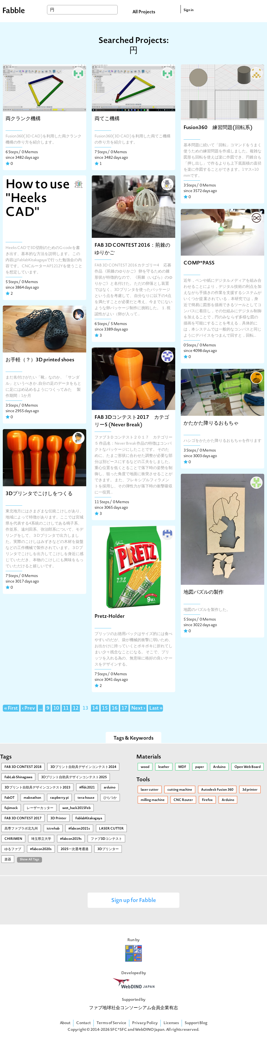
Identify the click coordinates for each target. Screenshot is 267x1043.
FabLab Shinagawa (18, 777)
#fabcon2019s (71, 839)
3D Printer (58, 818)
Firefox (207, 800)
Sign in (189, 10)
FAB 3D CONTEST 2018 (22, 767)
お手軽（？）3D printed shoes (40, 360)
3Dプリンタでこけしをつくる (39, 494)
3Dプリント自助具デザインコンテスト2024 (83, 767)
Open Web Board (247, 767)
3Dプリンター (108, 849)
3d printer (250, 790)
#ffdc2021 (87, 787)
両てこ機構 (107, 119)
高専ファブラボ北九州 (21, 828)
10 (56, 708)
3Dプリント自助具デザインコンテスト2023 (37, 787)
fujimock (11, 808)
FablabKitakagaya (88, 818)
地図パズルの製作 (204, 592)
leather (163, 767)
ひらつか (110, 798)
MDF (182, 767)
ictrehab (53, 828)
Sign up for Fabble (133, 901)
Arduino (219, 767)
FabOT (9, 798)
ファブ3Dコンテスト (106, 839)
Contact (83, 1023)
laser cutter (150, 790)
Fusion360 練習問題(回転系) (221, 127)
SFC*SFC (118, 1030)
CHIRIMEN (13, 839)
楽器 (7, 859)
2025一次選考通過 (74, 849)
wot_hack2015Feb (76, 808)
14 (95, 708)
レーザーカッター (40, 808)
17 (124, 708)
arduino (109, 787)
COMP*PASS (199, 263)
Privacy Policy (145, 1023)
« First (11, 708)
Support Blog (196, 1023)
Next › (138, 708)
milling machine (153, 800)
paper (199, 767)
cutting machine (179, 790)
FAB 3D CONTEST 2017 (22, 818)
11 (66, 708)
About (65, 1023)
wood (145, 767)
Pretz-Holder (110, 616)
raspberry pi (59, 798)
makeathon (32, 798)
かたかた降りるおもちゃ (211, 423)
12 (75, 708)
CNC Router (183, 800)
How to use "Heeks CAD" (38, 199)
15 (105, 708)
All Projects (143, 12)
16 (114, 708)
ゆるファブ (12, 849)
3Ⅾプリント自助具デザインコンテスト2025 (74, 777)
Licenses (171, 1023)
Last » (155, 708)
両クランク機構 (23, 119)
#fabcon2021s (79, 828)
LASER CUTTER (111, 828)
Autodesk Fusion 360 (217, 790)
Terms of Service (111, 1023)
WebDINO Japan (149, 1030)
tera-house (86, 798)
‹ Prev (28, 708)
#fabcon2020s (41, 849)
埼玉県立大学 (41, 839)
